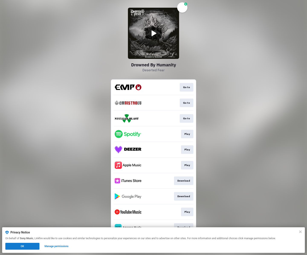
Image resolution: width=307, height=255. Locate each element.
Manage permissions (57, 246)
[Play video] (153, 33)
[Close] (300, 231)
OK (22, 246)
